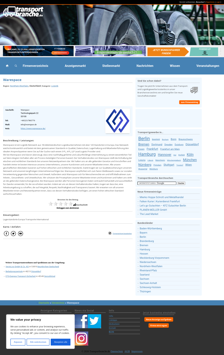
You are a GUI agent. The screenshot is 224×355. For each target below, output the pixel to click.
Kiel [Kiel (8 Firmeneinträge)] (174, 155)
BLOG (111, 332)
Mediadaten (114, 324)
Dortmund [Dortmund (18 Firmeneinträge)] (157, 144)
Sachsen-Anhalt (148, 283)
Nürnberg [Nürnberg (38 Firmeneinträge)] (144, 165)
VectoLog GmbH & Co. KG (17, 266)
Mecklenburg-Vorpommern (154, 257)
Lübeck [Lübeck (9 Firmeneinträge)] (150, 160)
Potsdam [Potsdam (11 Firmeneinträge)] (157, 165)
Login (218, 2)
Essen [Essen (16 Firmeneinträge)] (141, 149)
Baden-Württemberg (151, 228)
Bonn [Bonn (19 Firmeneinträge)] (173, 139)
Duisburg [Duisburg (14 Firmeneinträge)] (179, 144)
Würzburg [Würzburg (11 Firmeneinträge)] (153, 169)
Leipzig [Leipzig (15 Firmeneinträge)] (141, 160)
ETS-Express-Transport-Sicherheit (21, 276)
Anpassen (18, 342)
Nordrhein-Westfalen (19, 86)
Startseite (44, 302)
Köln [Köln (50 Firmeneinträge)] (190, 154)
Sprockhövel (49, 276)
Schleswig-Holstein (150, 287)
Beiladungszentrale (14, 271)
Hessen (144, 253)
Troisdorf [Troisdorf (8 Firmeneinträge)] (179, 165)
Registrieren (210, 2)
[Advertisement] (68, 96)
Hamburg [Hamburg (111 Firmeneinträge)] (147, 154)
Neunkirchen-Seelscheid (48, 266)
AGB (127, 351)
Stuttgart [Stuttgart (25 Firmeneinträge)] (168, 164)
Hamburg (145, 249)
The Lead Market (149, 214)
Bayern (143, 232)
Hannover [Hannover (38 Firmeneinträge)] (164, 154)
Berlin (143, 236)
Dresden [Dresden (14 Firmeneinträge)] (168, 144)
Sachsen (144, 278)
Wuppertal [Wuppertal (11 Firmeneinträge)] (142, 169)
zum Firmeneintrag (189, 102)
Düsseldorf (36, 271)
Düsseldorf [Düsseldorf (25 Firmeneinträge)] (192, 144)
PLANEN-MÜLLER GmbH (153, 209)
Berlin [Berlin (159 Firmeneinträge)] (144, 138)
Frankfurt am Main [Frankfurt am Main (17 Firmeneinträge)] (170, 149)
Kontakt (112, 328)
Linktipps (113, 320)
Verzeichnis (58, 302)
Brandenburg (147, 241)
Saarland (144, 274)
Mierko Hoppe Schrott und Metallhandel (162, 197)
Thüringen (145, 291)
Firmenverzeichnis (35, 66)
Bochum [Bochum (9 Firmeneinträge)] (165, 139)
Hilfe (111, 316)
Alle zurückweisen (38, 342)
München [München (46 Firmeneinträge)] (190, 160)
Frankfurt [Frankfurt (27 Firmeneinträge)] (152, 149)
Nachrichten (145, 66)
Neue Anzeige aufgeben (158, 319)
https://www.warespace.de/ (33, 128)
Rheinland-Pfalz (148, 270)
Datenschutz (117, 351)
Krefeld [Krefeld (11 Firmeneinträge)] (181, 155)
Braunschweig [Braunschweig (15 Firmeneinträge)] (186, 139)
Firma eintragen (158, 325)
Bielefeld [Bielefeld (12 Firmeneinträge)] (156, 139)
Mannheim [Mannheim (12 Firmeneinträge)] (160, 160)
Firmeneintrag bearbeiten (122, 234)
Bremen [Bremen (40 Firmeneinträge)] (143, 144)
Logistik (54, 86)
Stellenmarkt (111, 66)
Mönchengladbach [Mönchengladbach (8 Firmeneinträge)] (174, 160)
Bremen (144, 245)
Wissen (175, 66)
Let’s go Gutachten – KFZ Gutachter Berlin (163, 205)
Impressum (136, 351)
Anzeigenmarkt (75, 66)
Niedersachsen (148, 262)
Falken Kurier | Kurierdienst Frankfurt (160, 201)
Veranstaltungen (207, 66)
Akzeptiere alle (60, 342)
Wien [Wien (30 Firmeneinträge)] (188, 165)
